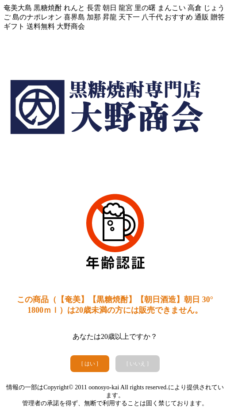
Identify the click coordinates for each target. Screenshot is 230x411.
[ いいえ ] (137, 364)
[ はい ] (89, 364)
